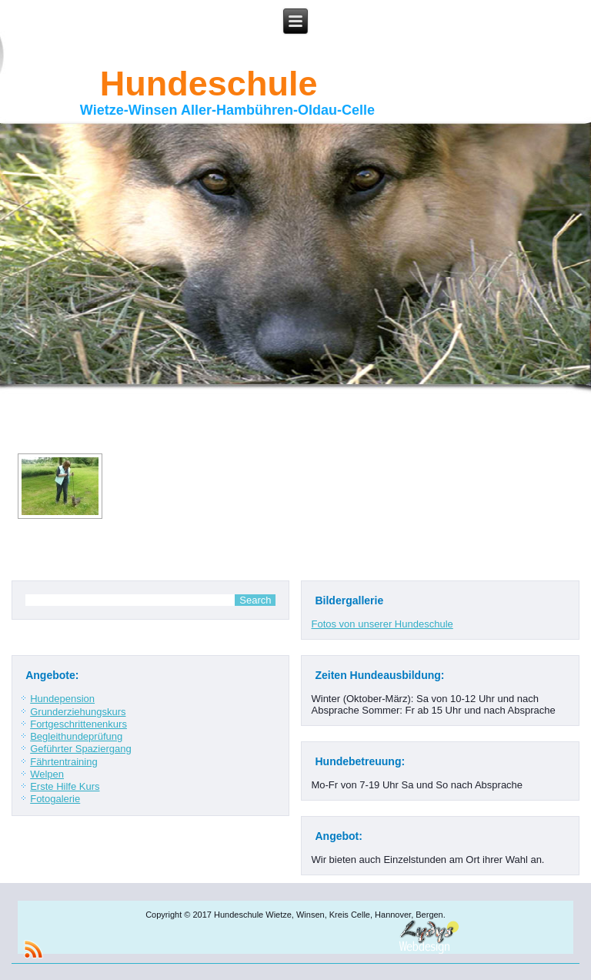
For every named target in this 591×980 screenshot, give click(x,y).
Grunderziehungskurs (77, 711)
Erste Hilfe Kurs (64, 786)
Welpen (47, 774)
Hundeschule (209, 83)
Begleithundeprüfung (76, 736)
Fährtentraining (63, 762)
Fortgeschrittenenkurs (78, 724)
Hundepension (62, 698)
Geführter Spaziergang (81, 748)
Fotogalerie (55, 798)
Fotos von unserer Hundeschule (381, 624)
